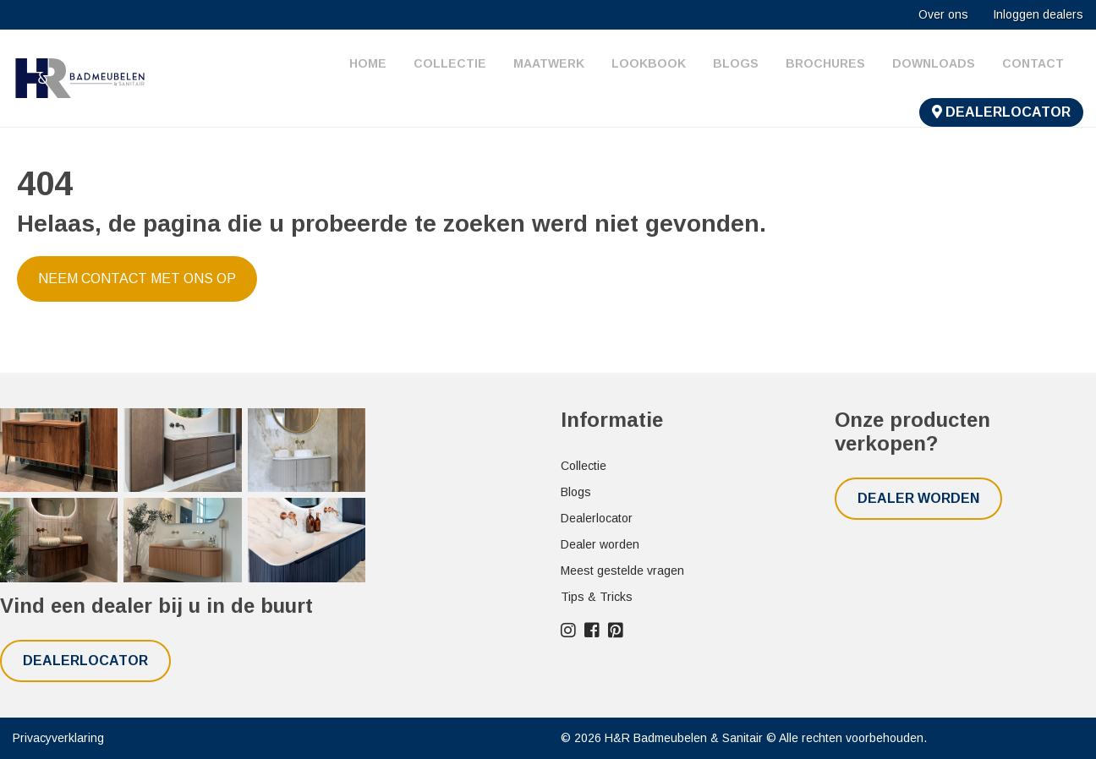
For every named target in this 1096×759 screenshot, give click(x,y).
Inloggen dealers (1038, 14)
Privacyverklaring (58, 738)
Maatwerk (548, 63)
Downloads (933, 63)
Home (367, 63)
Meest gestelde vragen (622, 570)
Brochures (825, 63)
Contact (1033, 63)
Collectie (450, 63)
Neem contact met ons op (137, 278)
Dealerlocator (1001, 112)
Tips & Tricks (597, 596)
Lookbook (648, 63)
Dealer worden (600, 544)
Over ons (943, 14)
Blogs (736, 63)
